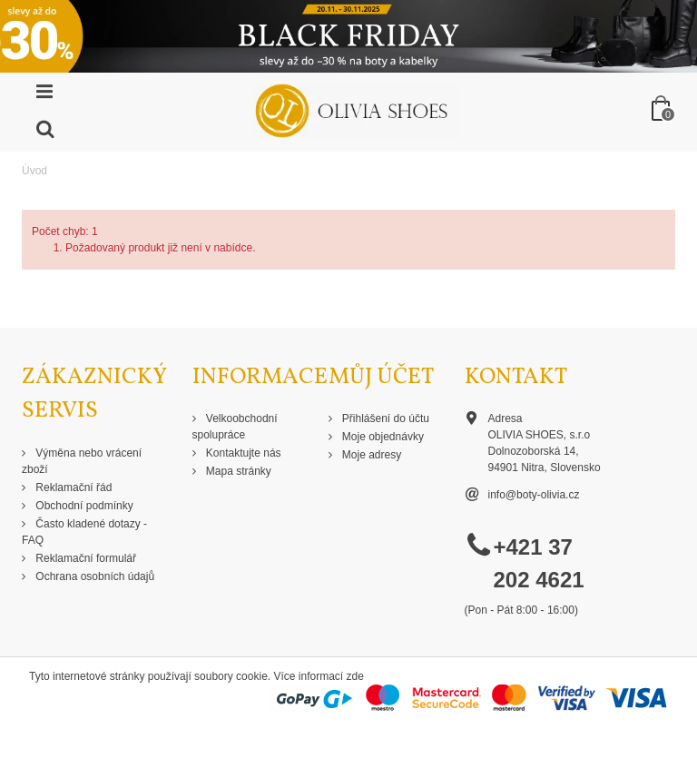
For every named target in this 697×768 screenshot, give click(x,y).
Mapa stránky (237, 471)
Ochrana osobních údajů (93, 576)
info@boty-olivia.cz (534, 494)
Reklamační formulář (84, 558)
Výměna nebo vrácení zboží (82, 461)
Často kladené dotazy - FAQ (84, 531)
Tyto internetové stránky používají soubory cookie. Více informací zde (196, 676)
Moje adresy (370, 454)
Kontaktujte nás (242, 453)
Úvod (34, 170)
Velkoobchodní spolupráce (235, 426)
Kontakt (516, 377)
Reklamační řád (72, 487)
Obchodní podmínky (83, 505)
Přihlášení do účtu (384, 418)
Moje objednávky (381, 436)
